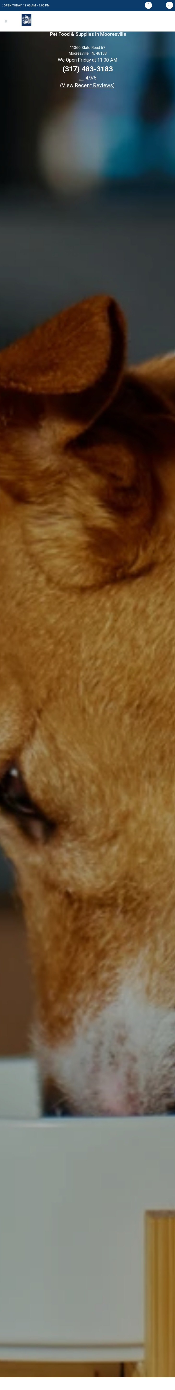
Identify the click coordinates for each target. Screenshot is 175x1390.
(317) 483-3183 (87, 69)
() (87, 85)
